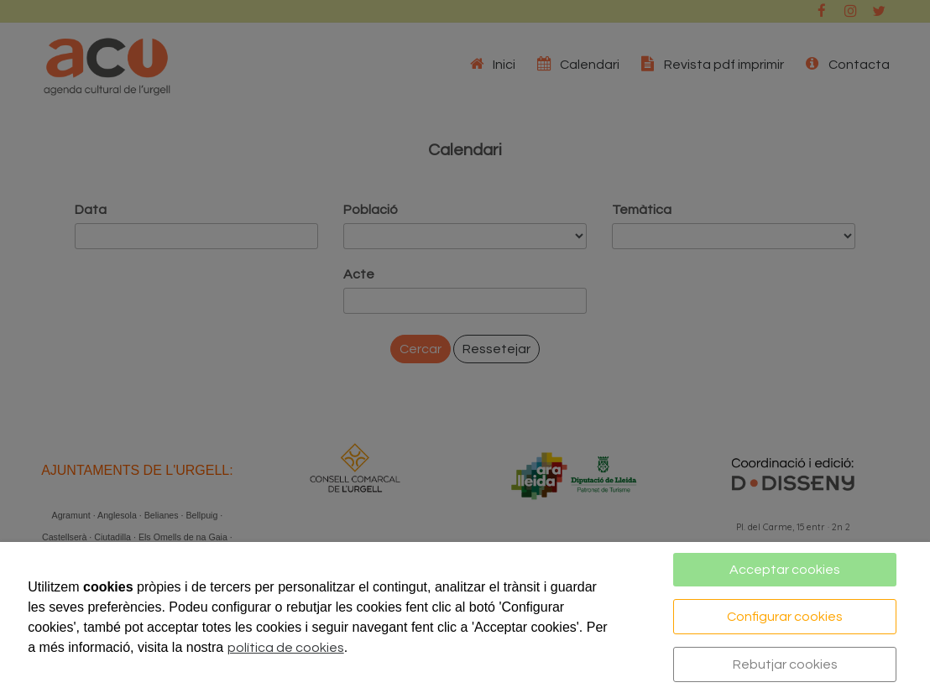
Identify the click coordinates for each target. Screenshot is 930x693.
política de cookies (285, 647)
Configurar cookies (785, 616)
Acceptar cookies (784, 569)
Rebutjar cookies (785, 664)
